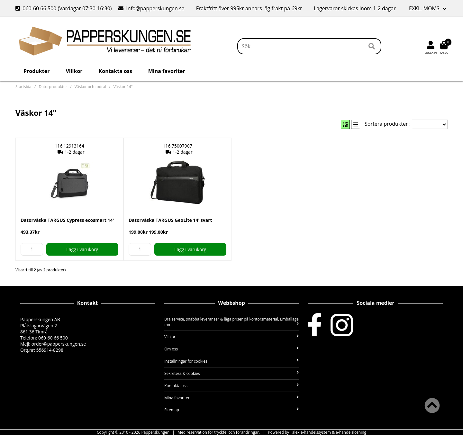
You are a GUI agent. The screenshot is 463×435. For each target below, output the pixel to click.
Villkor (74, 71)
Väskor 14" (123, 86)
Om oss (231, 349)
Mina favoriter (166, 71)
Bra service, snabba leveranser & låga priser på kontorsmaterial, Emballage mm (231, 321)
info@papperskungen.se (151, 8)
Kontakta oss (115, 71)
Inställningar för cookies (231, 361)
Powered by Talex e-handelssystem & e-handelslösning (317, 432)
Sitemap (231, 409)
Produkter (36, 71)
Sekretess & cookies (231, 373)
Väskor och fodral (90, 86)
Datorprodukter (53, 86)
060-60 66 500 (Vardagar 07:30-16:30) (64, 8)
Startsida (23, 86)
